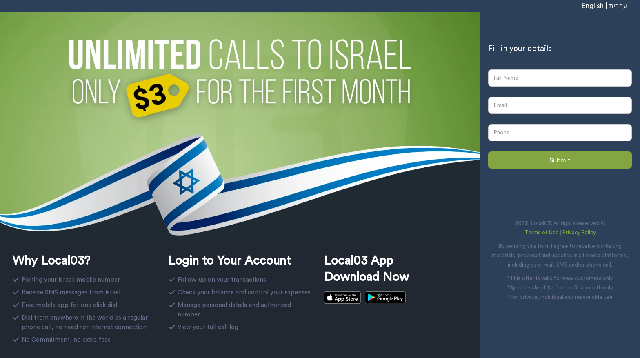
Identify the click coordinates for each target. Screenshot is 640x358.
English (592, 5)
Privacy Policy (579, 233)
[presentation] (537, 189)
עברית (618, 5)
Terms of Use (541, 233)
